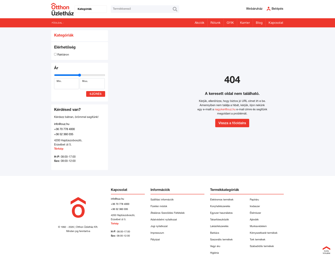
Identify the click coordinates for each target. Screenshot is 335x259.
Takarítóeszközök (219, 220)
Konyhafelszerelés (220, 206)
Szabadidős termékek (262, 246)
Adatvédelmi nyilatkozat (164, 220)
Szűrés (96, 94)
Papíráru (254, 200)
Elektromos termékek (221, 200)
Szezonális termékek (221, 240)
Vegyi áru (215, 246)
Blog (259, 23)
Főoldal (57, 23)
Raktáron (61, 54)
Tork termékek (257, 240)
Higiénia (214, 253)
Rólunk (215, 23)
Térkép (58, 149)
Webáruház (254, 9)
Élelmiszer (255, 213)
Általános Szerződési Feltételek (168, 213)
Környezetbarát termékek (263, 233)
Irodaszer (255, 206)
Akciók (199, 23)
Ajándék (254, 220)
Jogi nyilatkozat (159, 226)
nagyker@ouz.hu (225, 109)
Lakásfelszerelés (219, 226)
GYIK (230, 23)
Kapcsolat (276, 23)
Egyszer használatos (221, 213)
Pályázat (155, 240)
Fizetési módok (159, 206)
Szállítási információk (162, 200)
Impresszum (157, 233)
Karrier (245, 23)
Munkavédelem (258, 226)
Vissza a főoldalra (232, 123)
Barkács (214, 233)
